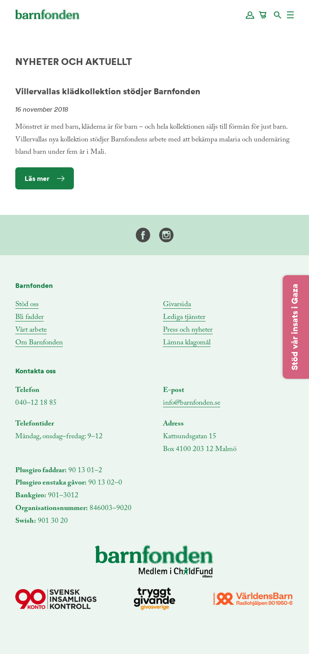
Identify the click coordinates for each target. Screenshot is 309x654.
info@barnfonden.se (191, 403)
